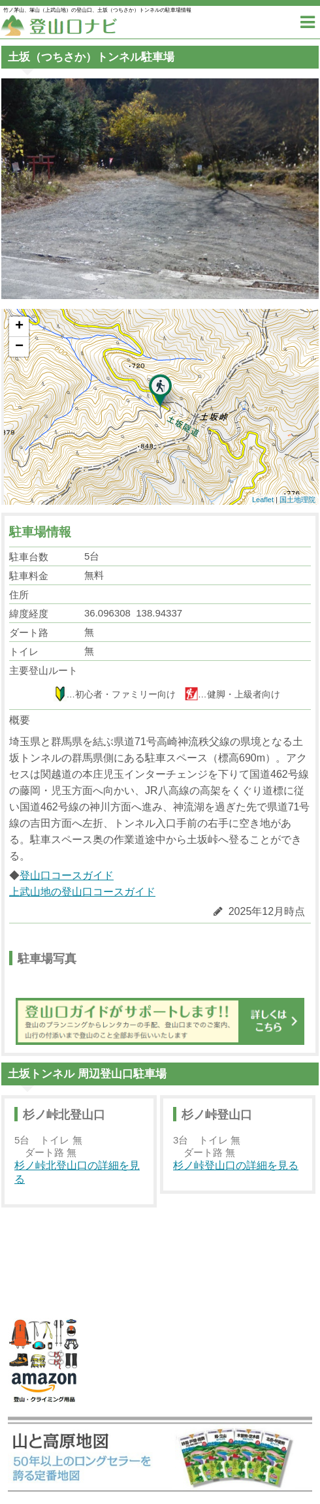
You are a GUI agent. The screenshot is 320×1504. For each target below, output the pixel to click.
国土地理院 (297, 500)
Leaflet (263, 500)
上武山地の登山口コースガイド (82, 891)
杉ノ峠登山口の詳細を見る (235, 1165)
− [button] (19, 347)
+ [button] (19, 326)
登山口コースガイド (67, 875)
